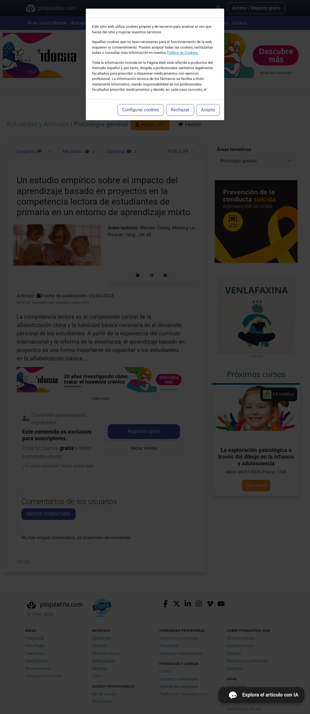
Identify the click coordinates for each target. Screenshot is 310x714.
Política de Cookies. (182, 53)
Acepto (208, 109)
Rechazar (180, 109)
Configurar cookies (140, 109)
